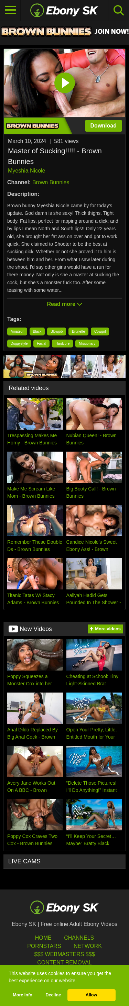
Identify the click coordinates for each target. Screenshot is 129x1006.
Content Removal (64, 962)
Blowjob (57, 331)
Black (37, 331)
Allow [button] (91, 995)
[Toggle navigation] (10, 10)
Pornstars (44, 946)
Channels (79, 938)
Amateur (17, 331)
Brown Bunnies (50, 182)
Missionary (87, 343)
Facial (41, 343)
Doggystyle (19, 343)
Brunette (78, 331)
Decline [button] (53, 995)
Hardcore (62, 343)
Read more (64, 304)
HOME (43, 938)
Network (88, 946)
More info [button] (22, 995)
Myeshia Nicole (26, 171)
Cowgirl (100, 331)
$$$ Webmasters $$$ (64, 954)
